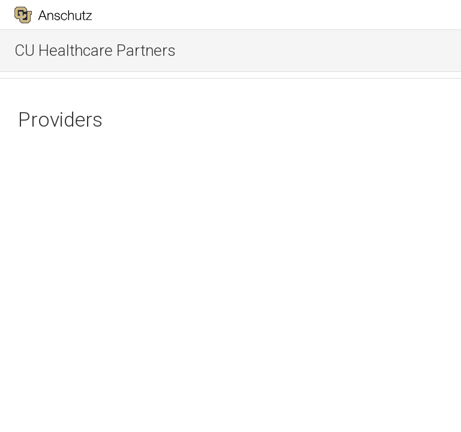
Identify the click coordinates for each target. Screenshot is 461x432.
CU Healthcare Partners (95, 50)
